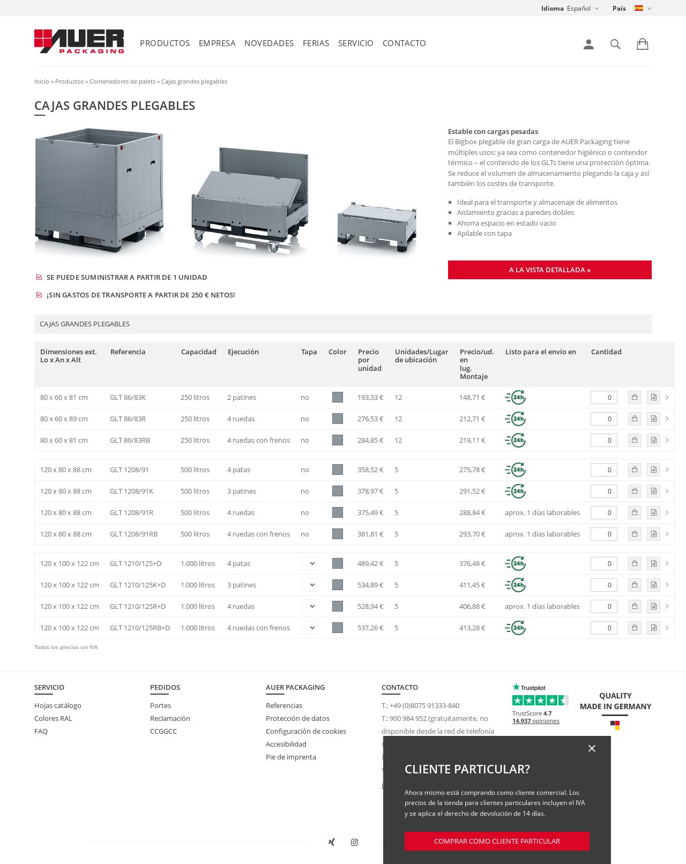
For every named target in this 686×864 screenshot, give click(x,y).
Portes (160, 705)
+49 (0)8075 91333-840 (424, 705)
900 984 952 (408, 718)
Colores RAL (53, 718)
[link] (588, 44)
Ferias (316, 43)
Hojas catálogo (57, 705)
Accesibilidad (286, 744)
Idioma (552, 8)
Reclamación (170, 718)
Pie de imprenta (291, 757)
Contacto (405, 43)
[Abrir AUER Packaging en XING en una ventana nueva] (331, 842)
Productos (165, 43)
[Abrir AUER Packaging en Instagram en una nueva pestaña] (354, 842)
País (619, 8)
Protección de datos (298, 718)
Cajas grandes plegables (194, 81)
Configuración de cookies (306, 731)
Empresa (217, 43)
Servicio (356, 43)
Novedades (269, 43)
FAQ (41, 731)
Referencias (284, 705)
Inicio (41, 81)
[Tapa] (309, 563)
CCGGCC (163, 731)
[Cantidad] (604, 397)
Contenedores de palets (122, 81)
